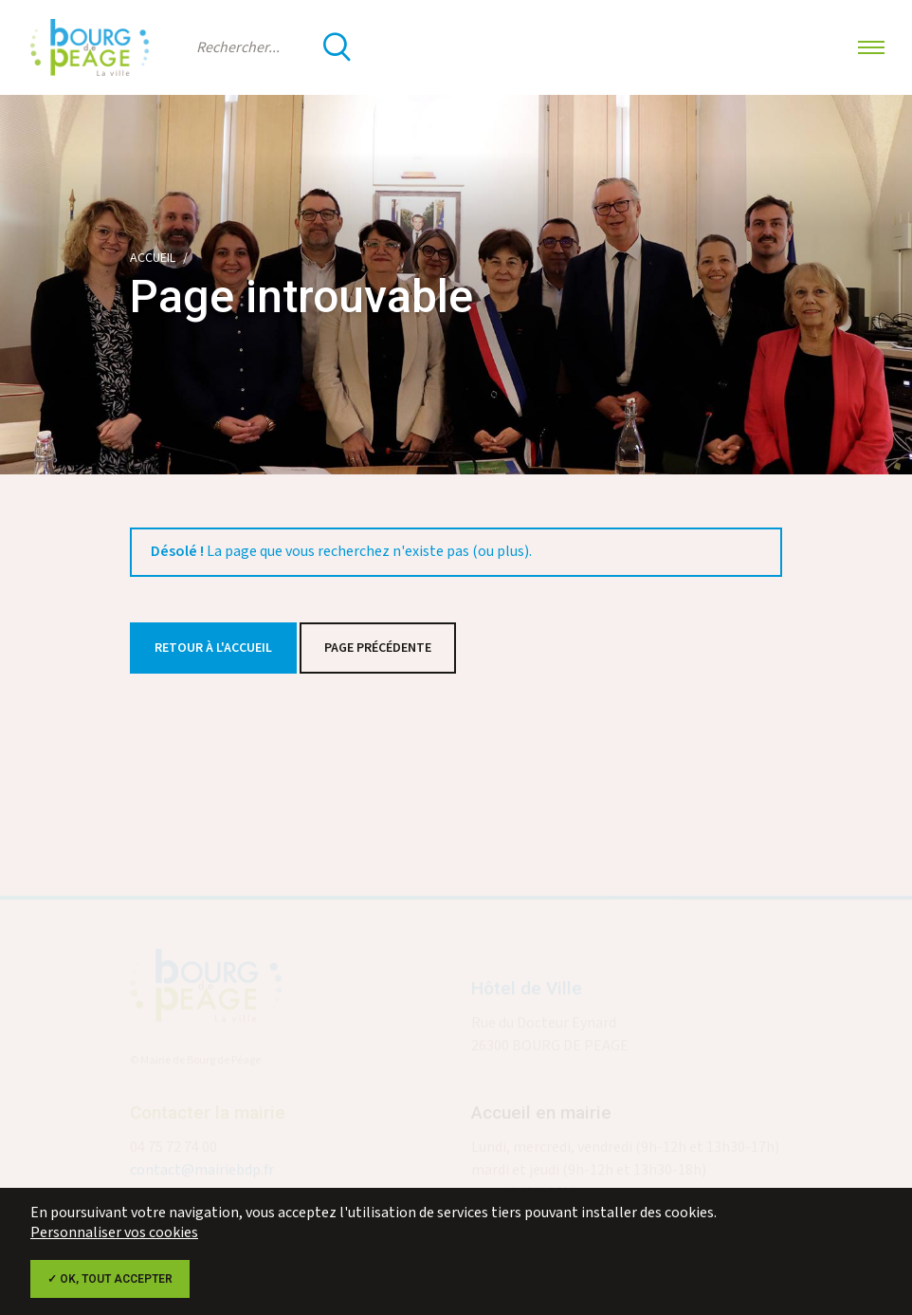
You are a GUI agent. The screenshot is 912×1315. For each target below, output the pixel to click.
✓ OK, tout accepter (110, 1279)
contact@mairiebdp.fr (202, 1173)
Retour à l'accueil (213, 648)
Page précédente (377, 648)
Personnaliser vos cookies (114, 1233)
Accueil (152, 258)
